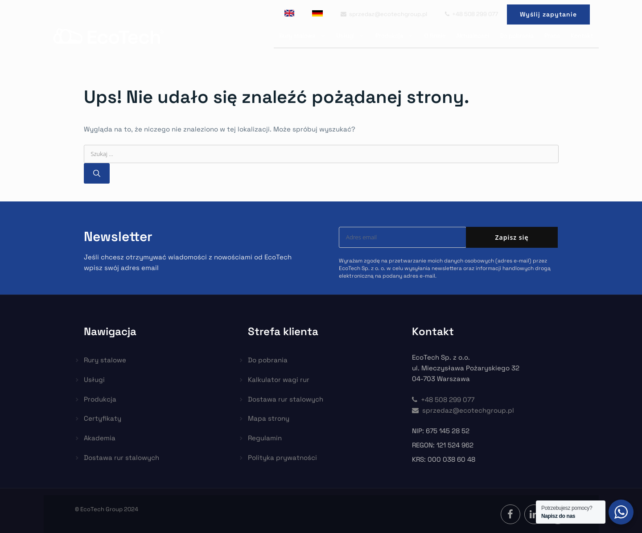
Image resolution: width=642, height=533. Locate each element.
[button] (18, 515)
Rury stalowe (305, 36)
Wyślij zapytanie (548, 14)
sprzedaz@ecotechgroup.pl (384, 14)
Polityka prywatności (282, 457)
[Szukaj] (97, 173)
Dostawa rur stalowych (121, 457)
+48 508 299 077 (471, 14)
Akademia (99, 438)
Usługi (353, 36)
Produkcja (397, 36)
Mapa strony (268, 418)
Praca (552, 36)
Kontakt (582, 36)
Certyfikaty (102, 418)
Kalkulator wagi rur (278, 379)
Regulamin (265, 438)
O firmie (434, 36)
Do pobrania (517, 36)
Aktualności (472, 36)
